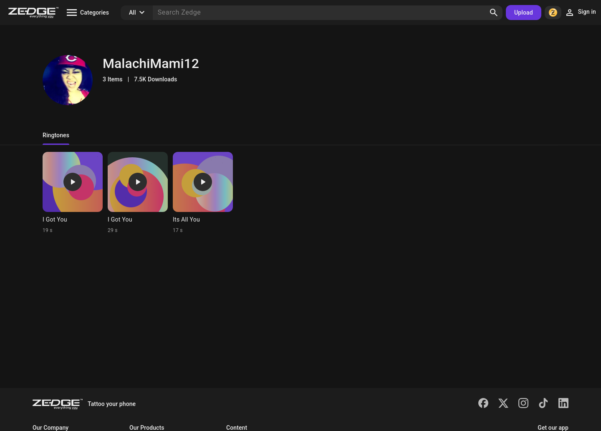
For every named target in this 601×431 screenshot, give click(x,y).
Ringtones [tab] (56, 135)
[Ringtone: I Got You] (73, 193)
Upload (523, 12)
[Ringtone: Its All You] (203, 193)
